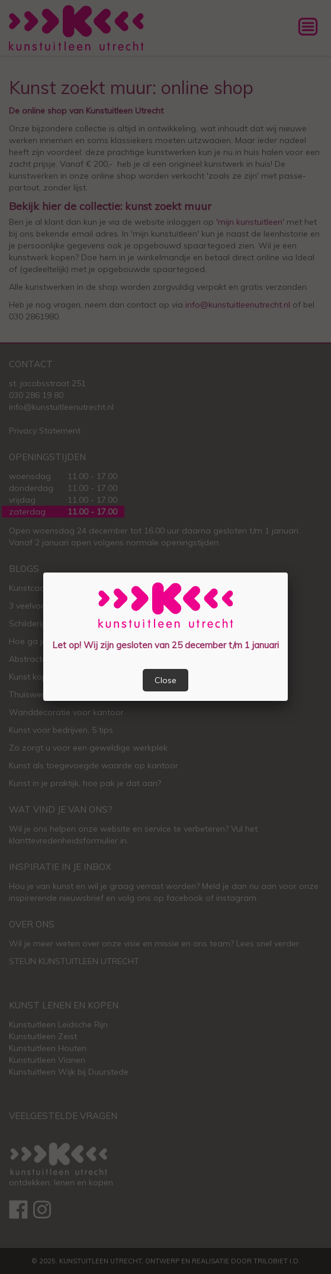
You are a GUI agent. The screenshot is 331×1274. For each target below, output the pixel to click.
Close (165, 680)
